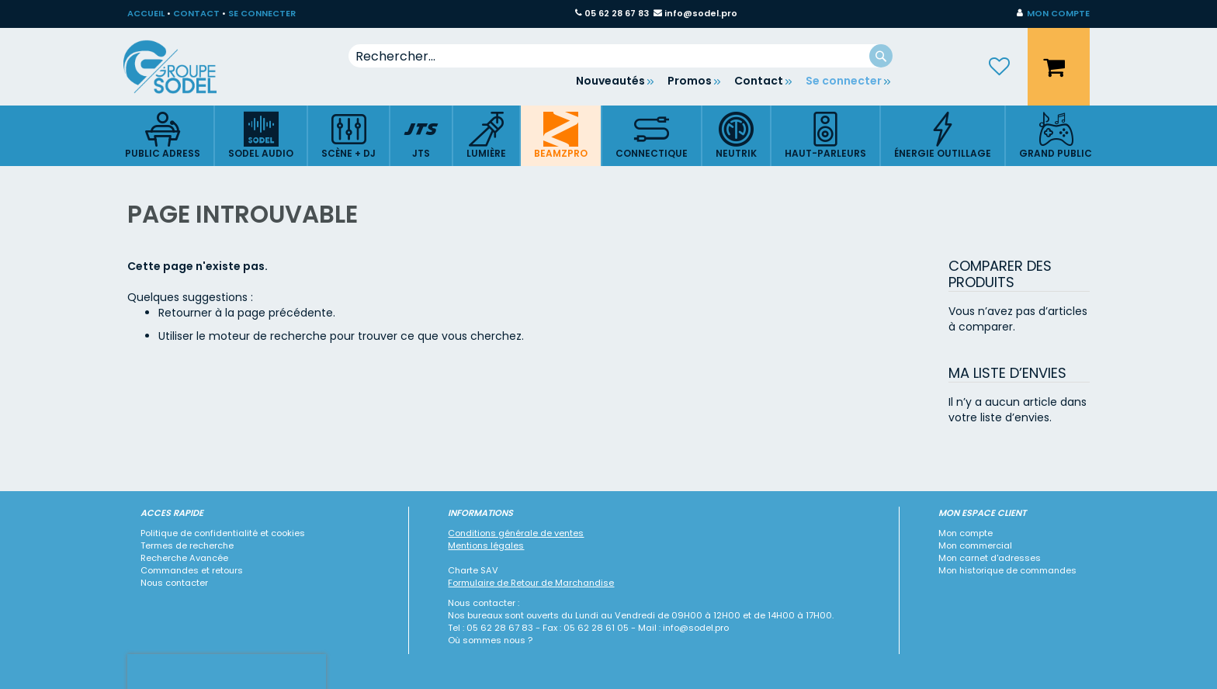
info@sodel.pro (700, 13)
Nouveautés (610, 80)
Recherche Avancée (184, 558)
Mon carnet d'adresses (989, 558)
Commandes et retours (191, 570)
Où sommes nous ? (490, 640)
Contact (758, 80)
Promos (689, 80)
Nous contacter (174, 582)
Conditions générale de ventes (516, 533)
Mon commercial (975, 545)
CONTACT (196, 13)
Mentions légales (486, 545)
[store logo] (181, 67)
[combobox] (620, 56)
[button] (1053, 14)
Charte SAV (473, 570)
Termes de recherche (187, 545)
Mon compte (965, 533)
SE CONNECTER (262, 13)
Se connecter (844, 80)
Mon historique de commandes (1007, 570)
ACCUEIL (146, 13)
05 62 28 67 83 (616, 13)
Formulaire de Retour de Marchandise (531, 582)
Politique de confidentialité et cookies (222, 533)
